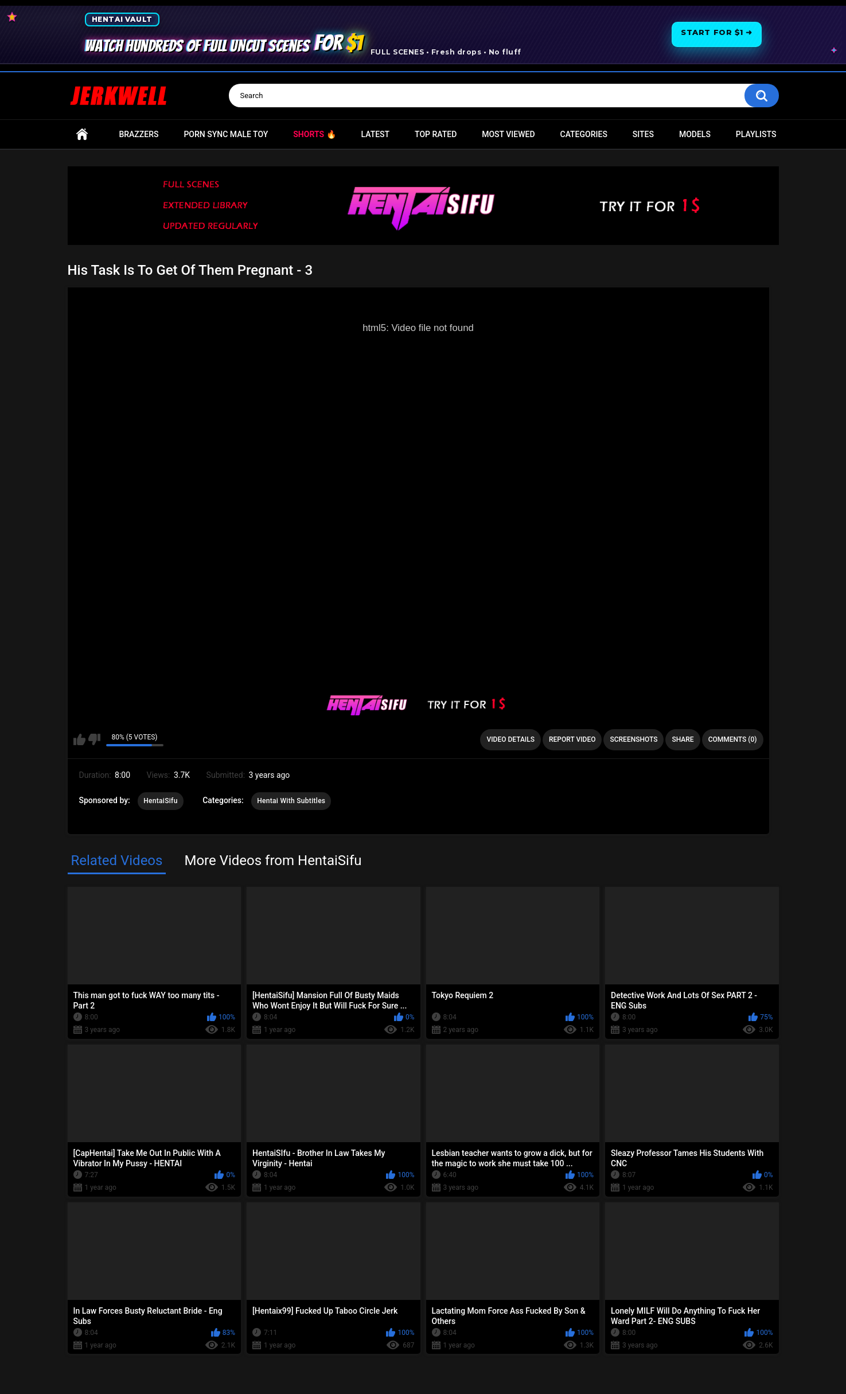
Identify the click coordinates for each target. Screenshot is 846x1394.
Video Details (510, 739)
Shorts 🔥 (314, 134)
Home (82, 134)
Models (695, 134)
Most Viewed (508, 134)
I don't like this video (94, 739)
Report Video (572, 739)
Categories (583, 134)
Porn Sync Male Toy (226, 134)
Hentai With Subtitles (291, 801)
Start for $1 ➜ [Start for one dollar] (716, 32)
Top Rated (436, 134)
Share (682, 739)
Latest (375, 134)
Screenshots (633, 739)
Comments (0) (732, 739)
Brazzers (138, 134)
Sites (643, 134)
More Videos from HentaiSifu (272, 860)
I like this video (79, 739)
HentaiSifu (160, 801)
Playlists (756, 134)
